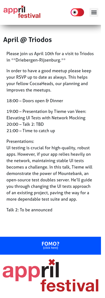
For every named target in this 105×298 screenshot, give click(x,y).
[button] (93, 12)
